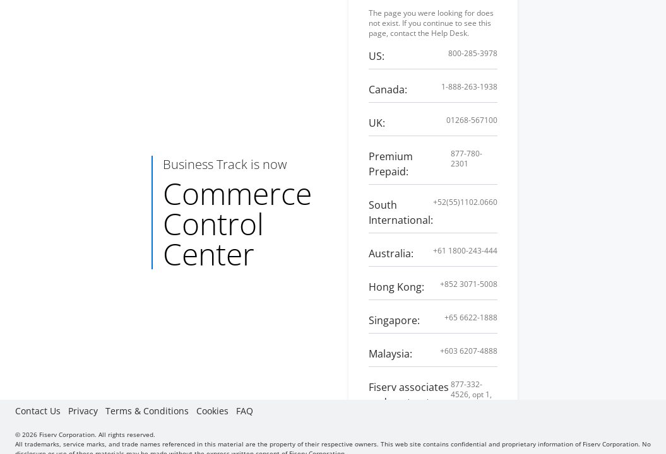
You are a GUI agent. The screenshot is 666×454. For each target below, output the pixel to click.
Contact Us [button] (38, 411)
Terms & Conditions (147, 411)
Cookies (212, 411)
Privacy (83, 411)
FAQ (244, 411)
